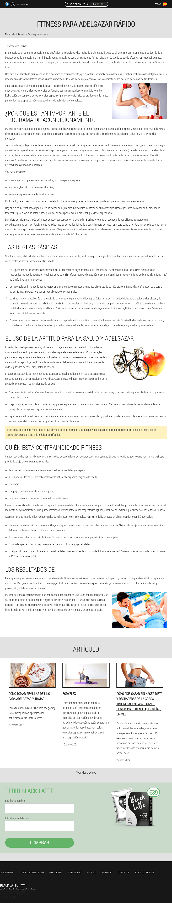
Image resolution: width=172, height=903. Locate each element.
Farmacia (107, 872)
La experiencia (7, 872)
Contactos (123, 872)
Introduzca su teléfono (17, 818)
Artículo (91, 872)
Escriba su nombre (15, 800)
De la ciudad (74, 872)
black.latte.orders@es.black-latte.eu (17, 888)
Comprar (39, 842)
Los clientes (55, 872)
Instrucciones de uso (32, 872)
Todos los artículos (86, 772)
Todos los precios (144, 872)
